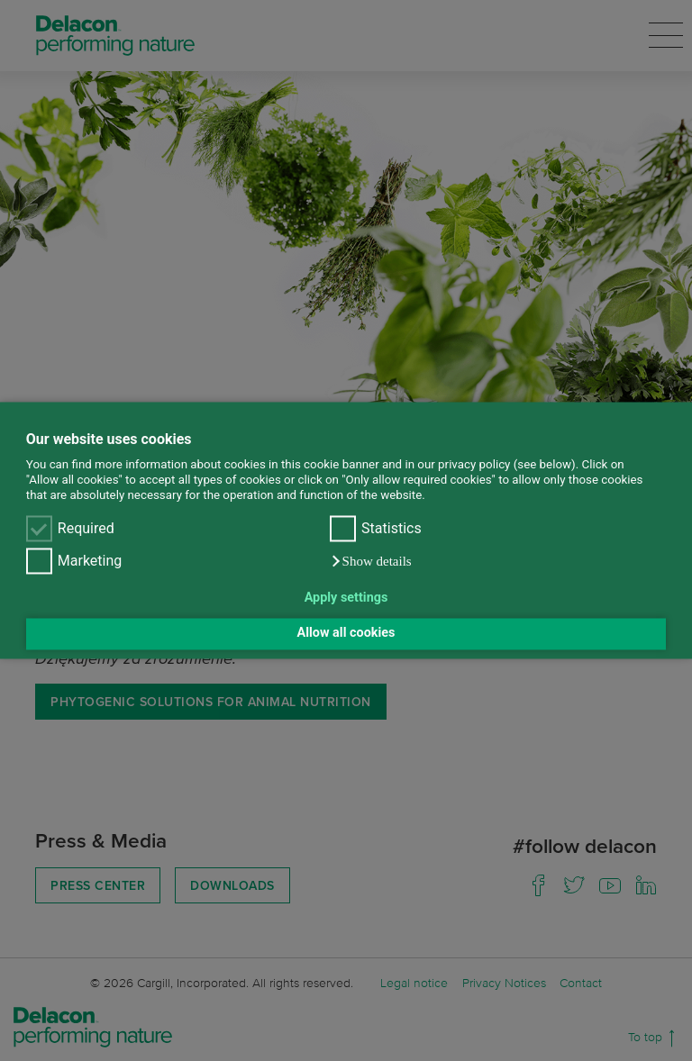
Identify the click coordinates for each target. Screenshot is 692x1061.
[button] (371, 562)
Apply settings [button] (346, 597)
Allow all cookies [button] (346, 633)
